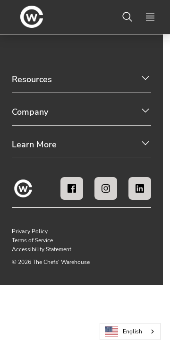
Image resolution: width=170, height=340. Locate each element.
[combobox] (130, 331)
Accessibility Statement (41, 249)
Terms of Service (32, 240)
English (124, 332)
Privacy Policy (30, 231)
